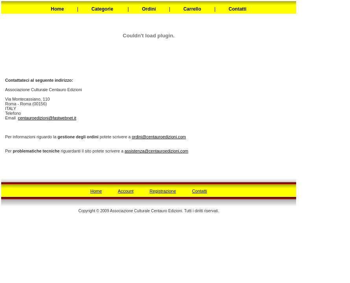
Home (96, 191)
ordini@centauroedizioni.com (159, 136)
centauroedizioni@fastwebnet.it (47, 118)
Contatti (199, 191)
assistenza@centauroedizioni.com (156, 151)
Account (126, 191)
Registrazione (162, 191)
